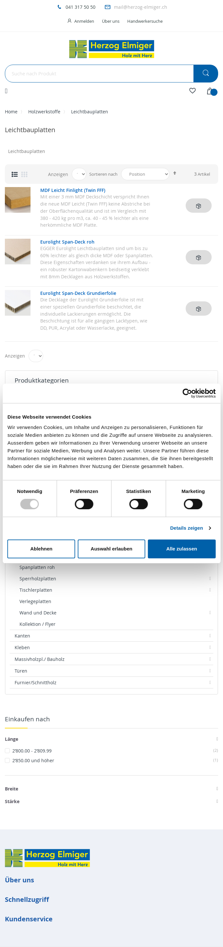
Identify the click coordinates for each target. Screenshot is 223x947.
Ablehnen (41, 548)
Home (11, 111)
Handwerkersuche (145, 21)
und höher (115, 760)
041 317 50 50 (80, 7)
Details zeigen (186, 528)
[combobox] (111, 73)
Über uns (110, 21)
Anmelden (84, 21)
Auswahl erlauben (111, 548)
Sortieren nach (103, 174)
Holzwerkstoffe (44, 111)
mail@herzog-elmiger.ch (140, 7)
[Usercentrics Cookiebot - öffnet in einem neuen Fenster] (187, 393)
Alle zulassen (181, 548)
